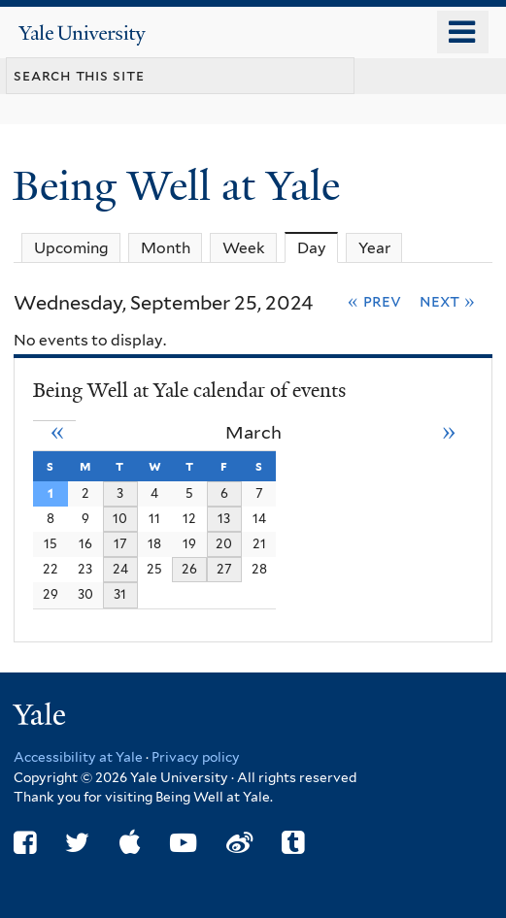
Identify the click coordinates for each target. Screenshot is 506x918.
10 (120, 518)
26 (189, 568)
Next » (447, 301)
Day (318, 247)
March (253, 432)
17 (120, 543)
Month (165, 248)
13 (224, 518)
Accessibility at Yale (78, 757)
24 (120, 568)
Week (243, 248)
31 (120, 594)
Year (374, 248)
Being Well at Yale (182, 186)
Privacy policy (196, 757)
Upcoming (71, 248)
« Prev (374, 301)
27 (224, 568)
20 (224, 543)
